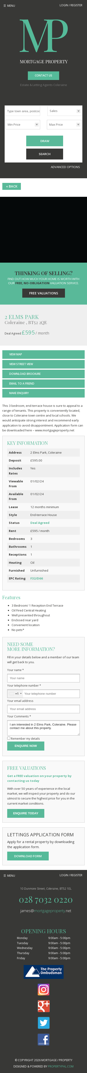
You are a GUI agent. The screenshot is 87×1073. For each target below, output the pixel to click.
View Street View (21, 364)
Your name (15, 670)
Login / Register (71, 5)
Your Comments (19, 716)
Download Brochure (25, 374)
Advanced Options (65, 167)
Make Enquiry (19, 393)
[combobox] (15, 694)
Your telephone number (24, 685)
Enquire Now (26, 746)
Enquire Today (25, 813)
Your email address (20, 701)
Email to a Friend (21, 383)
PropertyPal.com (61, 1066)
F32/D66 (36, 578)
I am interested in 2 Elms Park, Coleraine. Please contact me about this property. (43, 727)
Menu (11, 6)
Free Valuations (43, 293)
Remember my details (25, 738)
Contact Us (43, 75)
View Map (15, 354)
